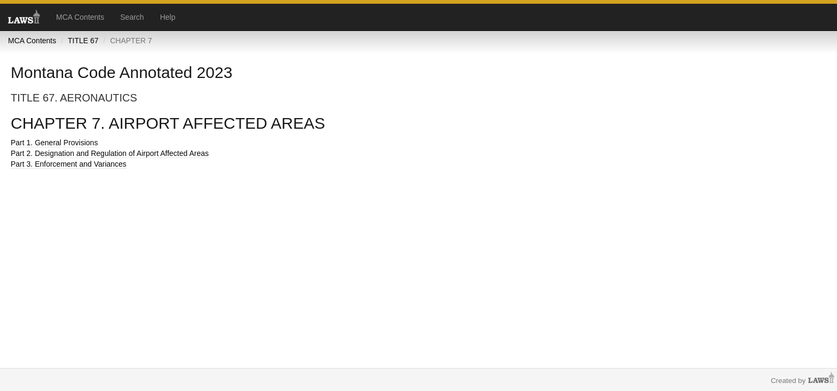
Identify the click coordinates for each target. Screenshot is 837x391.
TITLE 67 (83, 40)
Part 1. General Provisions (54, 142)
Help (168, 17)
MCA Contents (80, 17)
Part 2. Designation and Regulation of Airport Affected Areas (110, 153)
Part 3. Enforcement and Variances (69, 164)
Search (132, 17)
